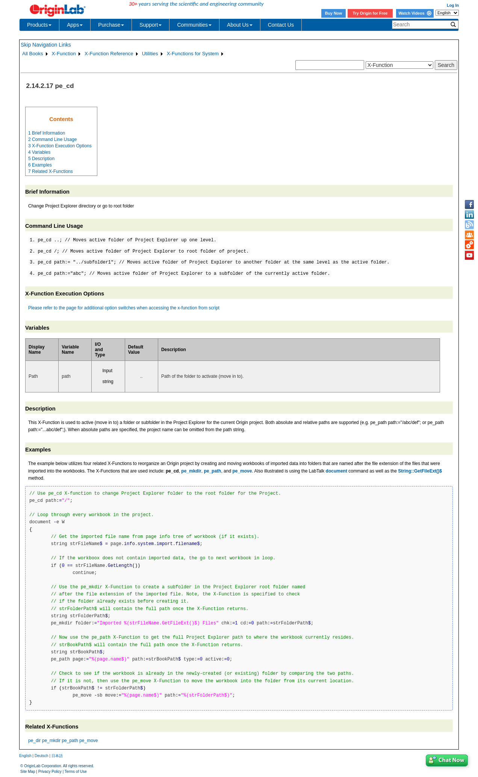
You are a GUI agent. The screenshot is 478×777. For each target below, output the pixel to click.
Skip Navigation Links (46, 45)
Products (39, 25)
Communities (194, 25)
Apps (75, 25)
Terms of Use (76, 771)
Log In (453, 5)
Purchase (111, 25)
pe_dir (34, 740)
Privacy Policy (50, 771)
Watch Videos (414, 13)
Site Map (27, 771)
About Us (240, 25)
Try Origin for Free (370, 13)
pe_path (212, 471)
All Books (32, 53)
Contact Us (281, 25)
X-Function (64, 53)
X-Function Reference (109, 53)
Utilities (150, 53)
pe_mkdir (191, 471)
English (25, 756)
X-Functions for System (193, 53)
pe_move (242, 471)
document (336, 471)
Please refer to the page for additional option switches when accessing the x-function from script (123, 307)
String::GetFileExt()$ (420, 471)
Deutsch (41, 756)
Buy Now (333, 13)
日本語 (57, 756)
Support (150, 25)
